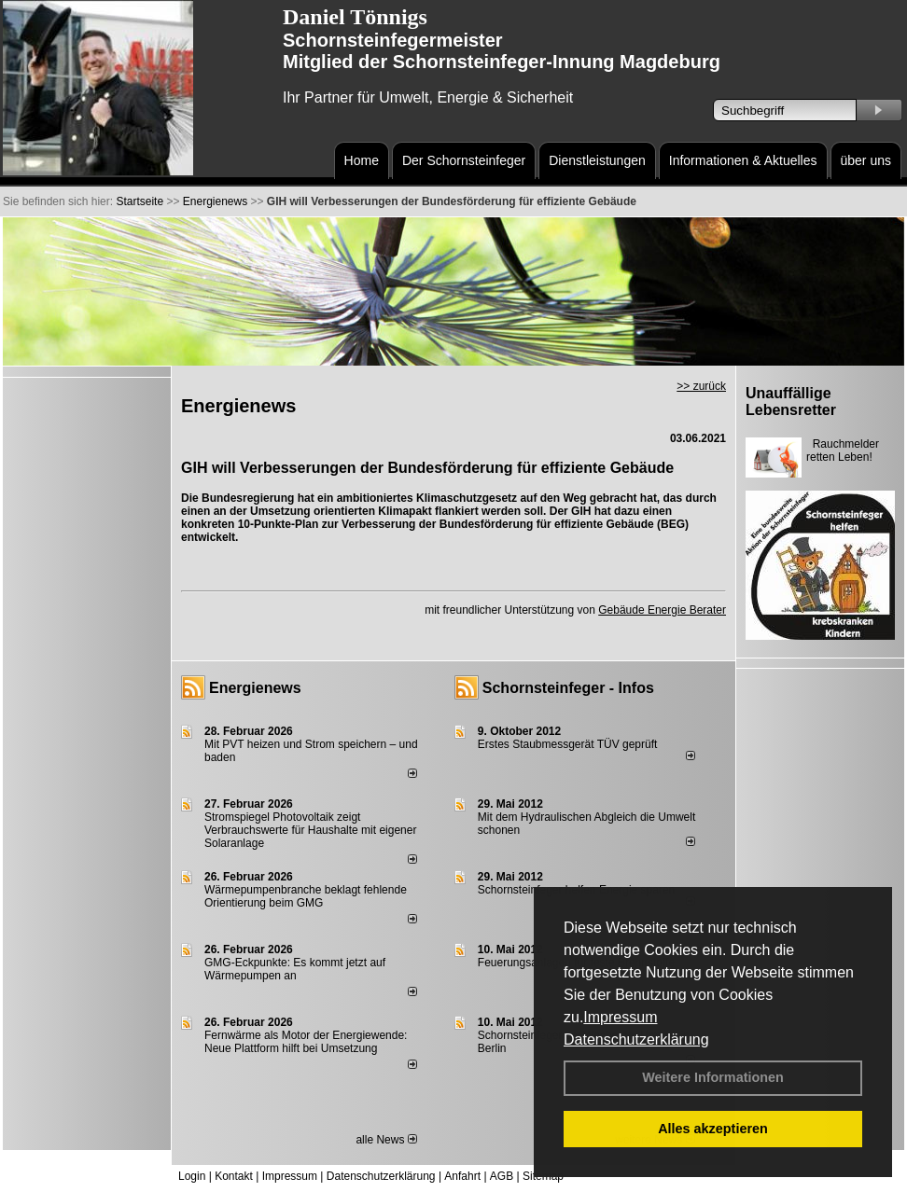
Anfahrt (462, 1176)
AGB (501, 1176)
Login (191, 1176)
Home (361, 160)
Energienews (255, 688)
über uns (866, 160)
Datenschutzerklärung (636, 1039)
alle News (386, 1139)
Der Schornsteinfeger (463, 160)
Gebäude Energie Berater (662, 610)
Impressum (620, 1017)
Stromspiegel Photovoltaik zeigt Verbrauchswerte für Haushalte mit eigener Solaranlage (310, 830)
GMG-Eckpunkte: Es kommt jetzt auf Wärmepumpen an (294, 969)
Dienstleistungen (597, 160)
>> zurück (701, 386)
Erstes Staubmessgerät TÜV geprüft (568, 744)
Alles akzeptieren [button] (713, 1128)
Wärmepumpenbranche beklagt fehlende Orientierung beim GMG (305, 896)
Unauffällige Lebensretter (791, 401)
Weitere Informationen (713, 1077)
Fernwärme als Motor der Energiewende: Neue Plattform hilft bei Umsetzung (305, 1042)
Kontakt (234, 1176)
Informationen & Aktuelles (743, 160)
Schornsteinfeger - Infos (568, 688)
